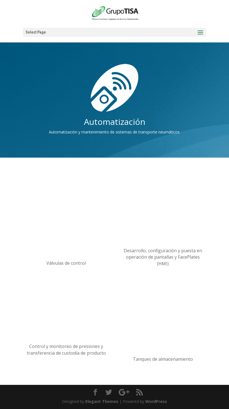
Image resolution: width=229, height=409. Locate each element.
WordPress (156, 401)
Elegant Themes (101, 401)
